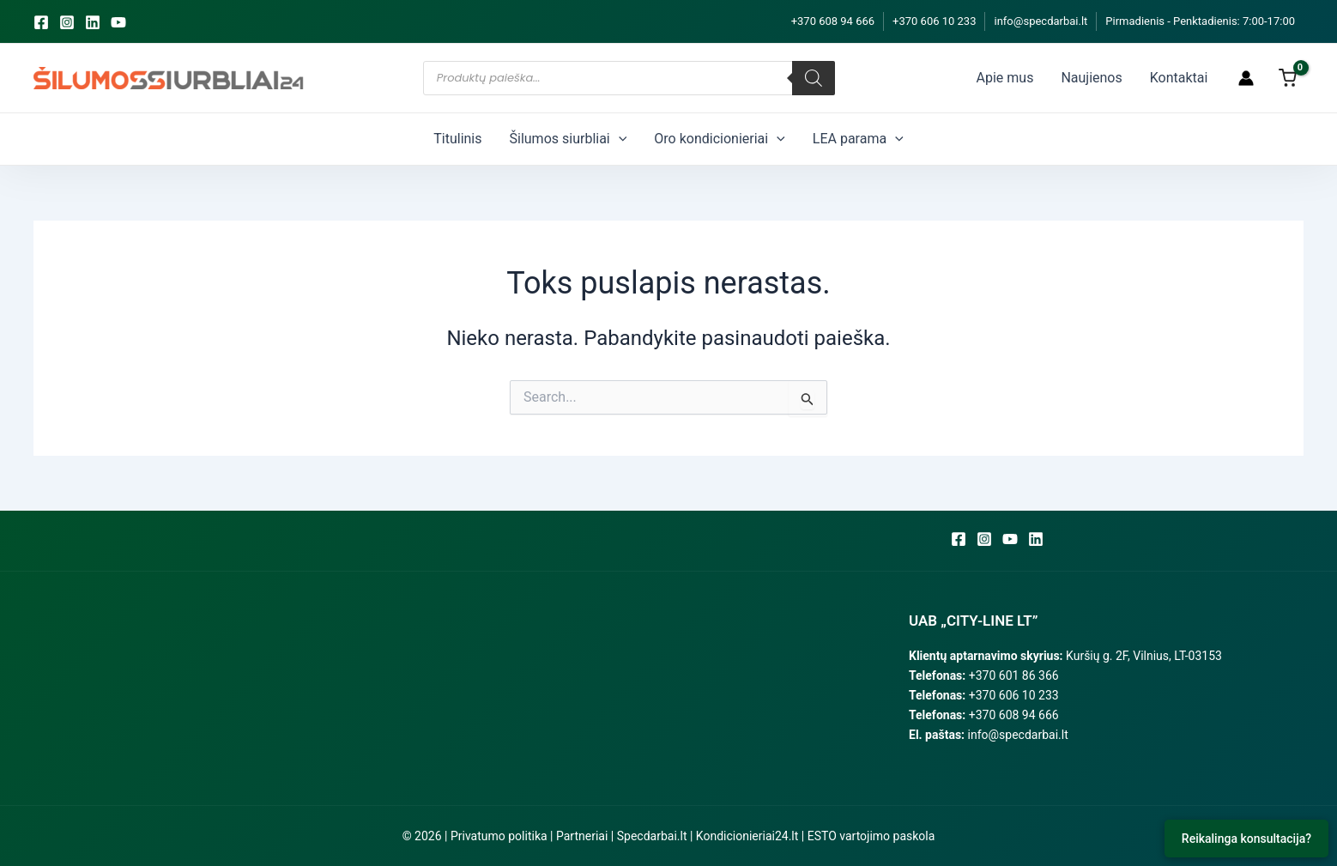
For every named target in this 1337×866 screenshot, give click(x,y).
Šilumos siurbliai (568, 139)
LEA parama (858, 139)
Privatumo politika (499, 836)
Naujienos (1091, 78)
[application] (618, 139)
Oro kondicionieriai (719, 139)
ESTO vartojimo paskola (871, 836)
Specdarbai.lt (652, 836)
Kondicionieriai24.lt (747, 836)
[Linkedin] (92, 22)
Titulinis (457, 138)
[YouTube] (118, 22)
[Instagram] (67, 22)
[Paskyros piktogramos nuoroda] (1246, 78)
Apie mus (1005, 78)
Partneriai (582, 836)
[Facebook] (41, 22)
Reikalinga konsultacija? (1246, 838)
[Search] (813, 78)
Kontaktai (1179, 78)
